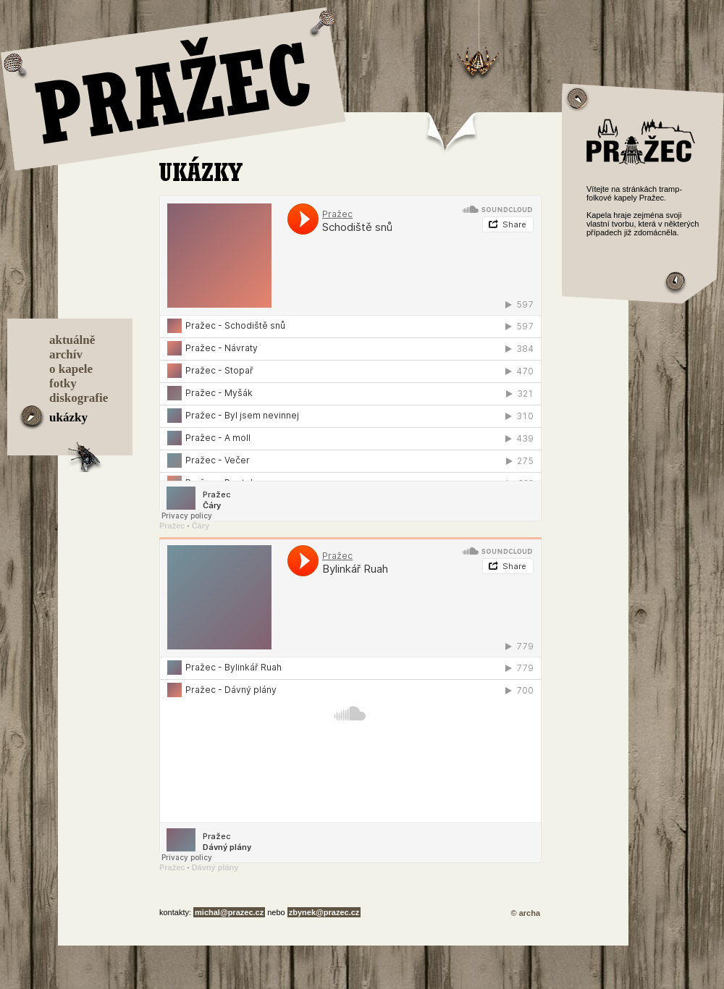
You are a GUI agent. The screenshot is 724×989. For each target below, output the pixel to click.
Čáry (200, 525)
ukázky (68, 417)
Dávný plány (215, 867)
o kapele (71, 369)
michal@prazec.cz (229, 912)
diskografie (78, 398)
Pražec (172, 525)
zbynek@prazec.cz (324, 912)
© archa (525, 913)
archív (66, 354)
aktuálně (72, 340)
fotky (63, 383)
